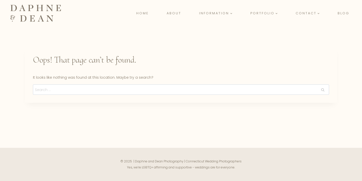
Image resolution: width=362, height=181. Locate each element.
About (174, 13)
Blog (343, 13)
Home (142, 13)
